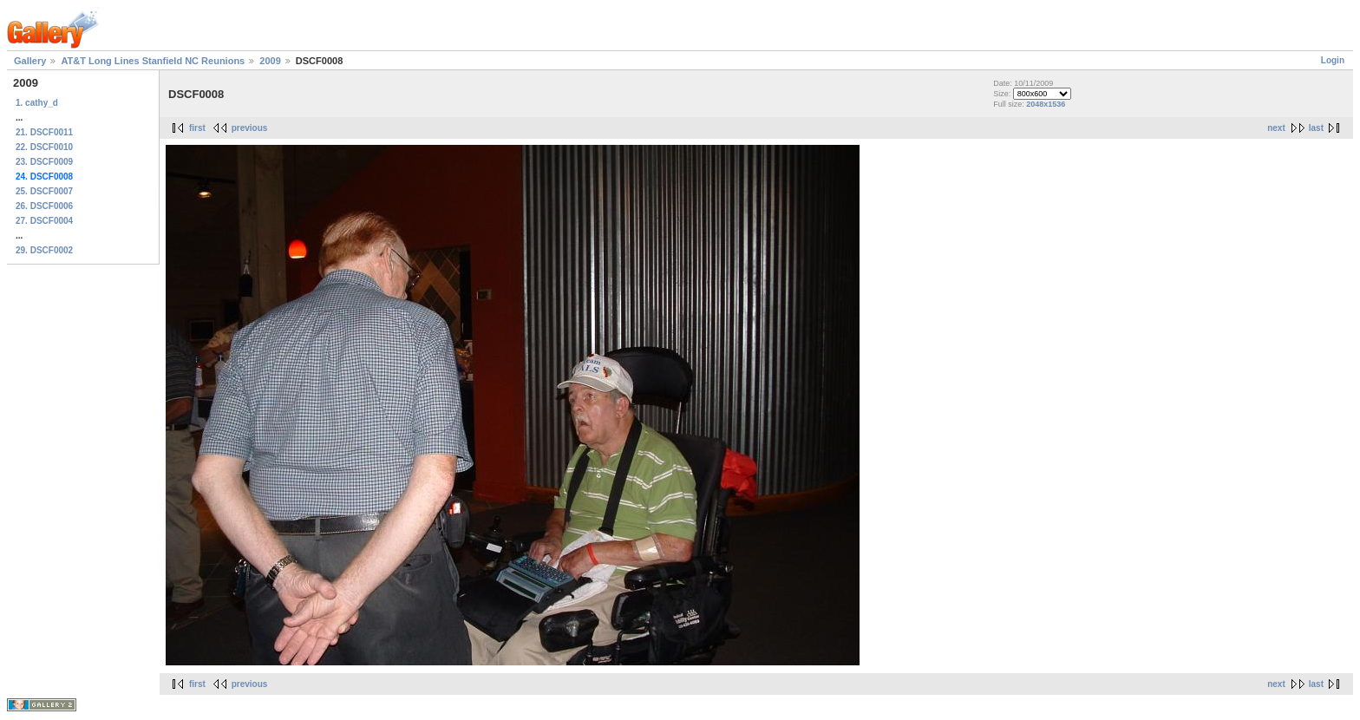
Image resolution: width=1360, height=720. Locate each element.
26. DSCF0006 (44, 206)
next (1276, 128)
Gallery (30, 61)
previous (250, 128)
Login (1332, 60)
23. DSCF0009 (44, 162)
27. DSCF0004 (44, 221)
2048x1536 (1045, 104)
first (197, 128)
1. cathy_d (37, 103)
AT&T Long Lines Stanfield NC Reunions (153, 61)
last (1316, 128)
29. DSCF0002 (44, 250)
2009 (269, 61)
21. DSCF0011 (44, 132)
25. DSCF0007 (44, 191)
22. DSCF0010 (44, 147)
